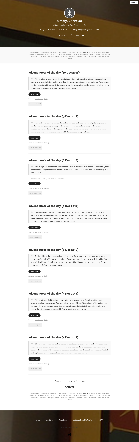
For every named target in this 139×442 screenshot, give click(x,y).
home (70, 58)
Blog (42, 29)
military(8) (76, 54)
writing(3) (50, 56)
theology (46, 99)
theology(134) (45, 52)
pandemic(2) (71, 56)
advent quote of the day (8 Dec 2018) (53, 160)
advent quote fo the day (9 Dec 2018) (53, 116)
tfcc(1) (85, 56)
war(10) (55, 54)
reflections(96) (62, 52)
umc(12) (49, 54)
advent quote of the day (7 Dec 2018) (53, 206)
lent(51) (93, 52)
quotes (41, 99)
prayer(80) (71, 52)
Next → (84, 380)
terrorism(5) (34, 56)
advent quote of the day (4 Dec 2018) (53, 337)
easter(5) (98, 54)
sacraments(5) (106, 54)
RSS (97, 29)
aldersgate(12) (41, 54)
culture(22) (33, 54)
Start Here (63, 29)
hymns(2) (64, 56)
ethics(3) (57, 56)
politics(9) (62, 54)
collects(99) (53, 52)
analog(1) (101, 56)
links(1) (107, 56)
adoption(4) (42, 56)
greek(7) (91, 54)
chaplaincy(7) (84, 54)
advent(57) (86, 52)
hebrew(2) (79, 56)
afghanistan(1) (93, 56)
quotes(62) (79, 52)
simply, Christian (72, 427)
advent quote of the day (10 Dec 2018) (54, 72)
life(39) (98, 52)
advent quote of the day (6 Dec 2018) (53, 250)
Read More (34, 94)
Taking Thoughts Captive (81, 29)
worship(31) (105, 52)
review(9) (68, 54)
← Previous (57, 380)
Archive (51, 29)
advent (134, 2)
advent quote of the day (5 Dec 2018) (53, 293)
